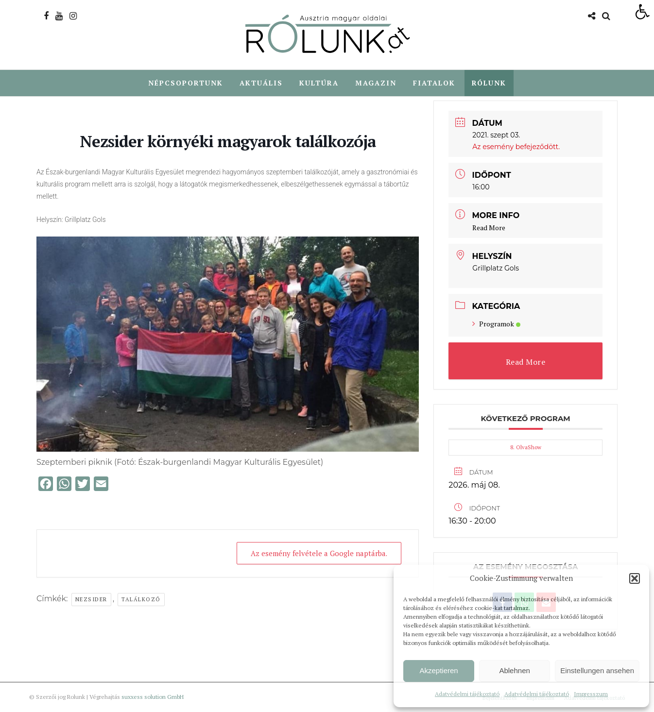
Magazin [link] (375, 82)
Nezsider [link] (91, 599)
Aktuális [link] (261, 82)
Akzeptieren (438, 670)
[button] (634, 578)
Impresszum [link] (591, 693)
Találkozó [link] (141, 599)
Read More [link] (488, 228)
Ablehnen (514, 670)
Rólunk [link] (489, 82)
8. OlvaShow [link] (525, 447)
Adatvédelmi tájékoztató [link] (467, 693)
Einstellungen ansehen (597, 670)
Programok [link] (496, 324)
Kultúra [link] (319, 82)
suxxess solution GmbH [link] (152, 697)
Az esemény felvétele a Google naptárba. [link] (318, 554)
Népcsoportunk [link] (185, 82)
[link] (642, 11)
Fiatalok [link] (434, 82)
